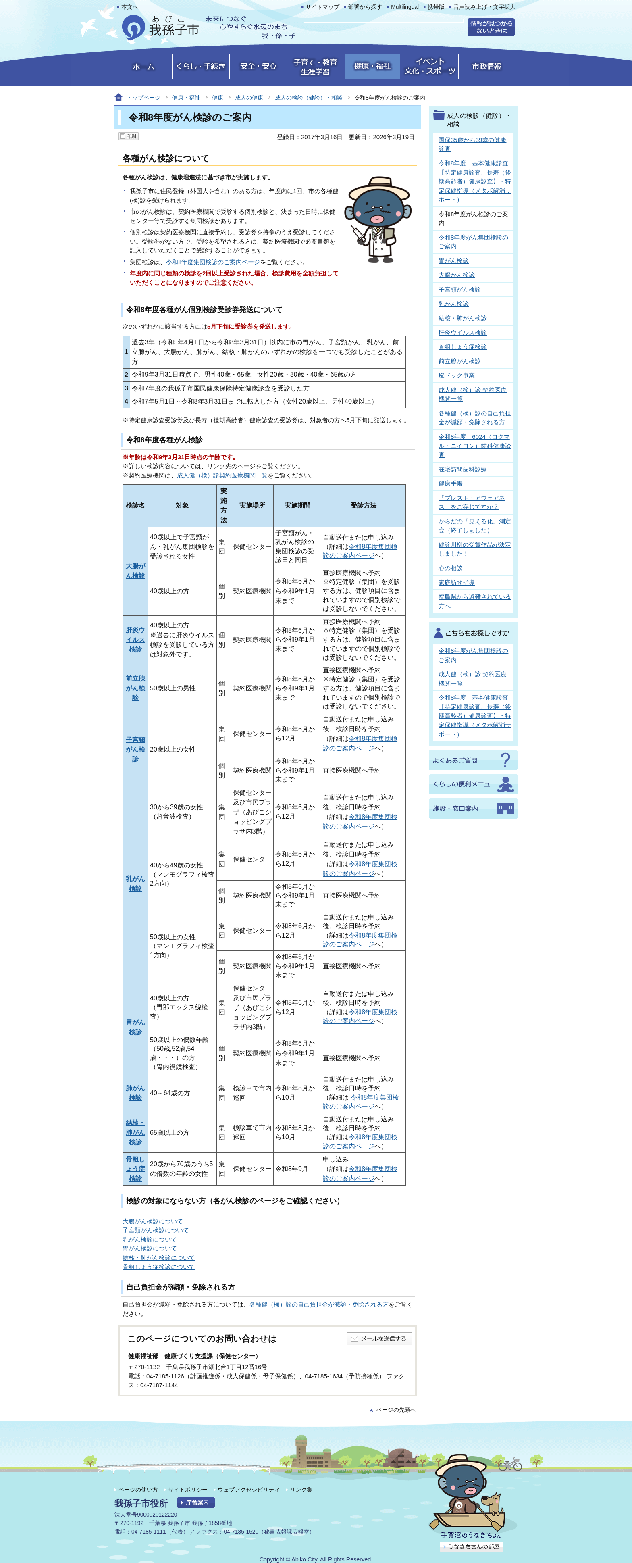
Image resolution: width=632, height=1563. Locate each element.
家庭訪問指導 (457, 582)
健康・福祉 (186, 97)
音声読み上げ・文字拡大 (484, 7)
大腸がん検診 (457, 274)
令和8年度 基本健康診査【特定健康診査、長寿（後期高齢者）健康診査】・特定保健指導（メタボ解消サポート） (475, 181)
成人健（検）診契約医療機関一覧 (222, 475)
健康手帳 (451, 483)
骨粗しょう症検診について (159, 1266)
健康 (217, 97)
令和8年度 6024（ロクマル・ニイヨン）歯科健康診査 (475, 445)
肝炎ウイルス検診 (135, 640)
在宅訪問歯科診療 (463, 469)
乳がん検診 (454, 303)
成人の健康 (249, 97)
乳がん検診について (150, 1239)
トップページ (143, 97)
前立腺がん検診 (135, 688)
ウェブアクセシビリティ (249, 1489)
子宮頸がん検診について (156, 1230)
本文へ (129, 7)
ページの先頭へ (396, 1410)
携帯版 (436, 7)
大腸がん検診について (153, 1221)
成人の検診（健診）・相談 (309, 97)
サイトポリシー (188, 1489)
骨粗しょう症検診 (135, 1169)
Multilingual (405, 7)
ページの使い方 (138, 1489)
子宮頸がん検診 (135, 749)
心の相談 (451, 568)
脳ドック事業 (457, 375)
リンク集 (301, 1489)
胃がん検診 (454, 260)
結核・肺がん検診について (159, 1257)
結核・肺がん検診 (135, 1132)
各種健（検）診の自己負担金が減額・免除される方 (319, 1304)
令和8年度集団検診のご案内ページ (213, 261)
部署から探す (365, 7)
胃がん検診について (150, 1248)
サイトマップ (322, 7)
